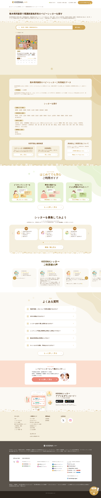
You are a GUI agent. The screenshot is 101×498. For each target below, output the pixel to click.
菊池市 (45, 115)
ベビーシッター (41, 17)
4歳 (46, 124)
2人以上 (71, 122)
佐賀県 (20, 110)
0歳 (36, 124)
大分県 (32, 110)
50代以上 (81, 124)
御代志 (16, 132)
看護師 (60, 122)
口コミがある (24, 126)
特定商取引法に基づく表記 (14, 485)
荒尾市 (28, 115)
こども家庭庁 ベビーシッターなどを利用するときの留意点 (78, 484)
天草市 (66, 115)
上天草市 (54, 115)
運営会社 (10, 484)
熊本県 (28, 110)
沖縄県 (46, 110)
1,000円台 (80, 122)
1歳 (38, 124)
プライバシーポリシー (52, 484)
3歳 (44, 124)
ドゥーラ (56, 122)
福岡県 (16, 110)
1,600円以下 (18, 124)
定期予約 (17, 122)
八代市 (20, 115)
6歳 (52, 124)
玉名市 (36, 115)
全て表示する (18, 117)
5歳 (49, 124)
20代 (70, 124)
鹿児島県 (42, 110)
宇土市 (49, 115)
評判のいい (17, 126)
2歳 (41, 124)
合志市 (70, 115)
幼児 (67, 124)
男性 (64, 122)
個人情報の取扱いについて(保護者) (40, 484)
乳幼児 (63, 124)
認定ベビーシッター (34, 122)
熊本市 (16, 115)
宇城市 (58, 115)
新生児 (59, 124)
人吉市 (24, 115)
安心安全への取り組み (62, 2)
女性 (67, 122)
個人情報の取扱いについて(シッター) (25, 484)
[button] (43, 242)
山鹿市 (41, 115)
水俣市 (32, 115)
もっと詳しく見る (53, 353)
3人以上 (75, 122)
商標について (23, 485)
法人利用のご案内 (72, 2)
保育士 (21, 122)
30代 (74, 124)
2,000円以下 (24, 124)
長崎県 (24, 110)
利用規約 (15, 484)
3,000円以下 (31, 124)
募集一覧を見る (53, 247)
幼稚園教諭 (26, 122)
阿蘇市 (62, 115)
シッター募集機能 (59, 222)
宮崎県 (36, 110)
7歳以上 (55, 124)
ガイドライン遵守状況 (62, 484)
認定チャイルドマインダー (46, 122)
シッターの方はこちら (86, 2)
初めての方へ (52, 2)
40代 (77, 124)
